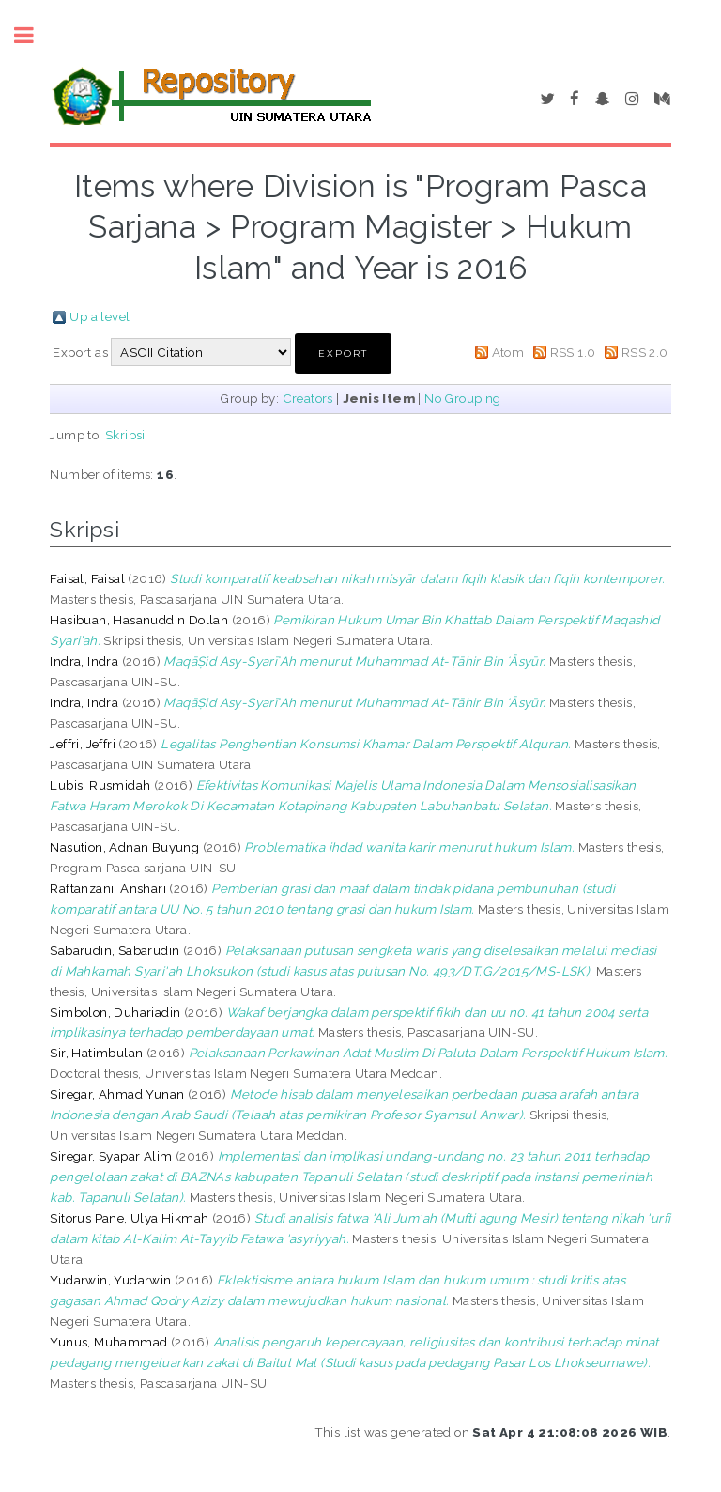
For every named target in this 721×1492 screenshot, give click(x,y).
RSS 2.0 (644, 352)
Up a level (99, 316)
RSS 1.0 (573, 352)
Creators (308, 398)
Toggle (34, 35)
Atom (508, 352)
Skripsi (125, 434)
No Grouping (462, 398)
